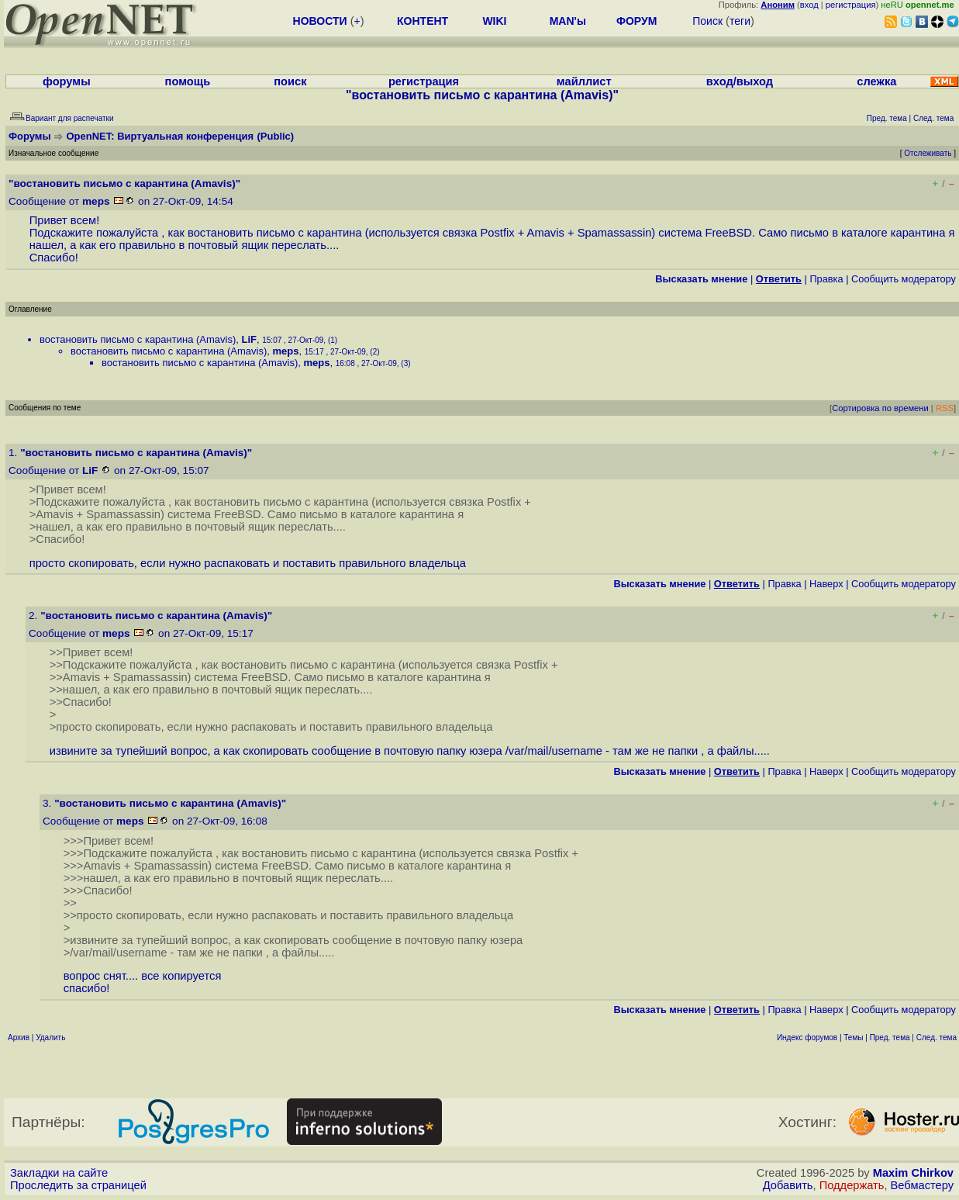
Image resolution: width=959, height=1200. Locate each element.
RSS (945, 408)
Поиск (707, 21)
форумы (67, 81)
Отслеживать (927, 153)
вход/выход (739, 81)
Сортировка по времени (880, 408)
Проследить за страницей (78, 1185)
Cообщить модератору (903, 279)
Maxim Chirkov (913, 1173)
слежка (876, 81)
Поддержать (852, 1185)
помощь (188, 81)
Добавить (788, 1185)
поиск (290, 81)
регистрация (851, 4)
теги (740, 21)
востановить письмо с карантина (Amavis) (138, 339)
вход (809, 4)
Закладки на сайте (59, 1173)
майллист (584, 81)
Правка (826, 279)
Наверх (826, 584)
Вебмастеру (922, 1185)
